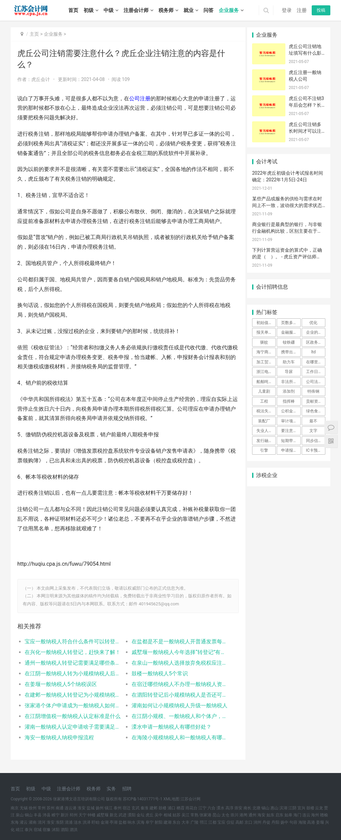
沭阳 (56, 829)
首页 (73, 10)
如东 (270, 815)
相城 (167, 815)
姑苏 (176, 815)
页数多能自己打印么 (290, 322)
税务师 (166, 10)
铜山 (29, 815)
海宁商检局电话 (266, 352)
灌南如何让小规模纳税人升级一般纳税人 (176, 705)
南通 (60, 808)
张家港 (205, 815)
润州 (257, 822)
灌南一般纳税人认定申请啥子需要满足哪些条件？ (72, 727)
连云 (306, 815)
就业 (188, 10)
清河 (42, 822)
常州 (42, 808)
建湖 (167, 822)
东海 (15, 822)
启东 (279, 815)
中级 (109, 10)
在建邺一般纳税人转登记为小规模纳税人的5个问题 (72, 695)
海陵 (302, 822)
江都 (212, 822)
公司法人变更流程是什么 (315, 381)
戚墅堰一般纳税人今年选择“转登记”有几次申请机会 (176, 652)
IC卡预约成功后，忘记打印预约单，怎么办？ (315, 450)
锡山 (265, 808)
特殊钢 (313, 391)
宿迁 (127, 808)
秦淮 (145, 808)
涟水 (78, 822)
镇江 (109, 808)
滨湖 (283, 808)
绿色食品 (314, 411)
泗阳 (65, 829)
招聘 (127, 788)
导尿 (289, 371)
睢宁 (56, 815)
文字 (313, 430)
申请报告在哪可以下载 (290, 450)
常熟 (194, 815)
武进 (123, 815)
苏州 (51, 808)
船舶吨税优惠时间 (266, 381)
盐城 (91, 808)
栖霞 (180, 808)
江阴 (292, 808)
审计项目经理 (290, 421)
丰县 (38, 815)
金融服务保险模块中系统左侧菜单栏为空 (290, 332)
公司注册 (140, 98)
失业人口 (264, 430)
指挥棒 (289, 401)
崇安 (238, 808)
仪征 (230, 822)
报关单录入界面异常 (266, 332)
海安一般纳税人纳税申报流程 (59, 737)
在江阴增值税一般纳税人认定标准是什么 (72, 716)
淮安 (82, 808)
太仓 (225, 815)
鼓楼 (163, 808)
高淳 (229, 808)
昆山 (216, 815)
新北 (114, 815)
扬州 (100, 808)
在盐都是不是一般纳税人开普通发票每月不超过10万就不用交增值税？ (176, 641)
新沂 (65, 815)
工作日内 (314, 371)
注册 (302, 10)
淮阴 (60, 822)
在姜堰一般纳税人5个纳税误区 (61, 684)
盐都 (123, 822)
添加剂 (289, 391)
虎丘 (150, 815)
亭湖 (114, 822)
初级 (89, 10)
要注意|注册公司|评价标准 (290, 430)
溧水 (220, 808)
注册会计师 (136, 10)
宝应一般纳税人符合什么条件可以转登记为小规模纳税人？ (72, 641)
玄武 (136, 808)
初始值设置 (266, 322)
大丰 (185, 822)
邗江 (203, 822)
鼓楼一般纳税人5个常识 (157, 673)
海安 (261, 815)
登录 (287, 10)
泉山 (20, 815)
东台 (176, 822)
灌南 (33, 822)
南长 (247, 808)
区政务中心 (315, 342)
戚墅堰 (103, 815)
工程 (264, 401)
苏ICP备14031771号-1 (143, 799)
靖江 (20, 829)
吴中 (159, 815)
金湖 (105, 822)
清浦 (69, 822)
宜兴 (301, 808)
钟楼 (92, 815)
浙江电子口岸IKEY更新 (266, 371)
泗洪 (74, 829)
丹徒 (266, 822)
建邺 (154, 808)
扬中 (284, 822)
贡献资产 (314, 401)
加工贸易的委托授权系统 (266, 362)
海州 (315, 815)
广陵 (194, 822)
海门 (297, 815)
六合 (211, 808)
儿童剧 (264, 391)
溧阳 (132, 815)
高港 (311, 822)
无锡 (24, 808)
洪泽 (87, 822)
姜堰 (320, 822)
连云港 (71, 808)
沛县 (47, 815)
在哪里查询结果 (315, 362)
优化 (313, 322)
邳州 (74, 815)
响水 (132, 822)
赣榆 (324, 815)
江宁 (202, 808)
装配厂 (264, 421)
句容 (293, 822)
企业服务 (229, 10)
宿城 (38, 829)
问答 (208, 10)
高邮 (239, 822)
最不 (313, 421)
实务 (111, 788)
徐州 (33, 808)
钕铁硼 (289, 342)
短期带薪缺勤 (290, 440)
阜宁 (150, 822)
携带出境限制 (290, 352)
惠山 (274, 808)
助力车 (289, 362)
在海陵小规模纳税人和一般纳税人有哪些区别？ (176, 737)
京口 (248, 822)
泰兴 (29, 829)
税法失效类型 (266, 411)
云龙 (319, 808)
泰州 (118, 808)
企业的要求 (315, 332)
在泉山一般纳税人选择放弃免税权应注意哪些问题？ (176, 663)
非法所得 (289, 381)
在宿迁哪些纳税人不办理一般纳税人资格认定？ (176, 684)
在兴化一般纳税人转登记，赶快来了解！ (72, 652)
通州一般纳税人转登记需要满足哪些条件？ (72, 663)
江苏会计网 (190, 799)
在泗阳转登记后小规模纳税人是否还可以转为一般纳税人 (176, 695)
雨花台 (191, 808)
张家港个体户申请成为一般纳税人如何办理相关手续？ (72, 705)
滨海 (141, 822)
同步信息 (314, 440)
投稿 (321, 10)
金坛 (141, 815)
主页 (34, 34)
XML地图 (171, 799)
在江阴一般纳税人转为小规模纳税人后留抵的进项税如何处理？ (72, 673)
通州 (252, 815)
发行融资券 (266, 440)
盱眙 (96, 822)
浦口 (171, 808)
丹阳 (275, 822)
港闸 (243, 815)
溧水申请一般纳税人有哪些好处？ (169, 727)
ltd (313, 352)
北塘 (256, 808)
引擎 (264, 450)
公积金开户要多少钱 (290, 411)
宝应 (221, 822)
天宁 (83, 815)
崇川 (234, 815)
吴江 (185, 815)
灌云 (24, 822)
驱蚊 (264, 342)
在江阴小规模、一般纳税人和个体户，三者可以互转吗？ (176, 716)
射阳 (159, 822)
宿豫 (47, 829)
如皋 (288, 815)
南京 (15, 808)
